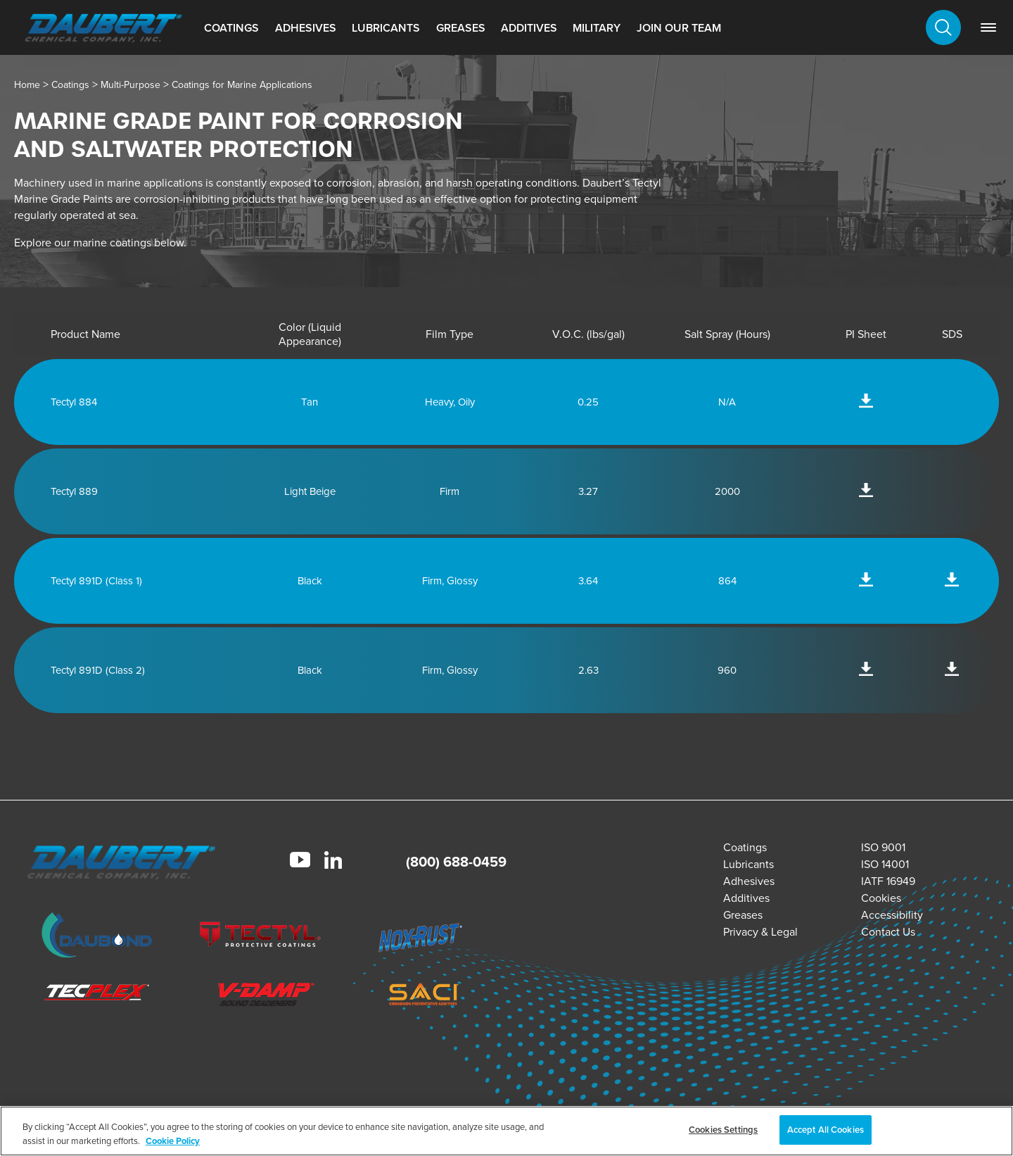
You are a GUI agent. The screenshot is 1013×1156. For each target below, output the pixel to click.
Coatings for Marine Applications (242, 84)
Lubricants (386, 28)
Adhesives (305, 28)
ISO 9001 (883, 847)
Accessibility (892, 915)
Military (596, 28)
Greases (460, 28)
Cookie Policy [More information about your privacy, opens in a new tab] (173, 1141)
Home (27, 84)
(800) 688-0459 (456, 861)
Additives (529, 28)
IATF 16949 (888, 881)
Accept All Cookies (825, 1129)
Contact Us (888, 932)
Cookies (881, 898)
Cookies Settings (723, 1129)
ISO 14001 (885, 864)
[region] (506, 1131)
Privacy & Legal (760, 932)
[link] (988, 27)
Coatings (231, 28)
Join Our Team (679, 28)
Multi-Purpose (130, 84)
